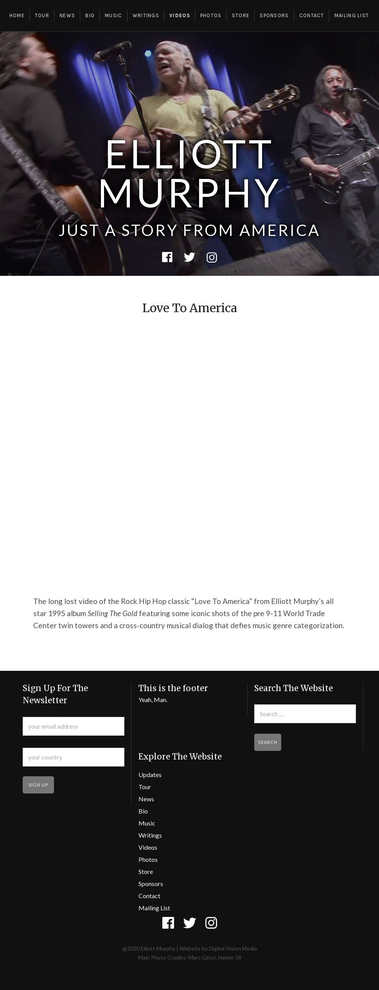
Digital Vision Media (233, 948)
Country (35, 742)
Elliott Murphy (189, 173)
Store (241, 15)
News (67, 15)
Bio (90, 15)
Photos (211, 15)
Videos (179, 15)
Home (17, 15)
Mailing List (351, 15)
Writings (146, 15)
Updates (150, 774)
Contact (311, 15)
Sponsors (274, 15)
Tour (42, 15)
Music (113, 15)
